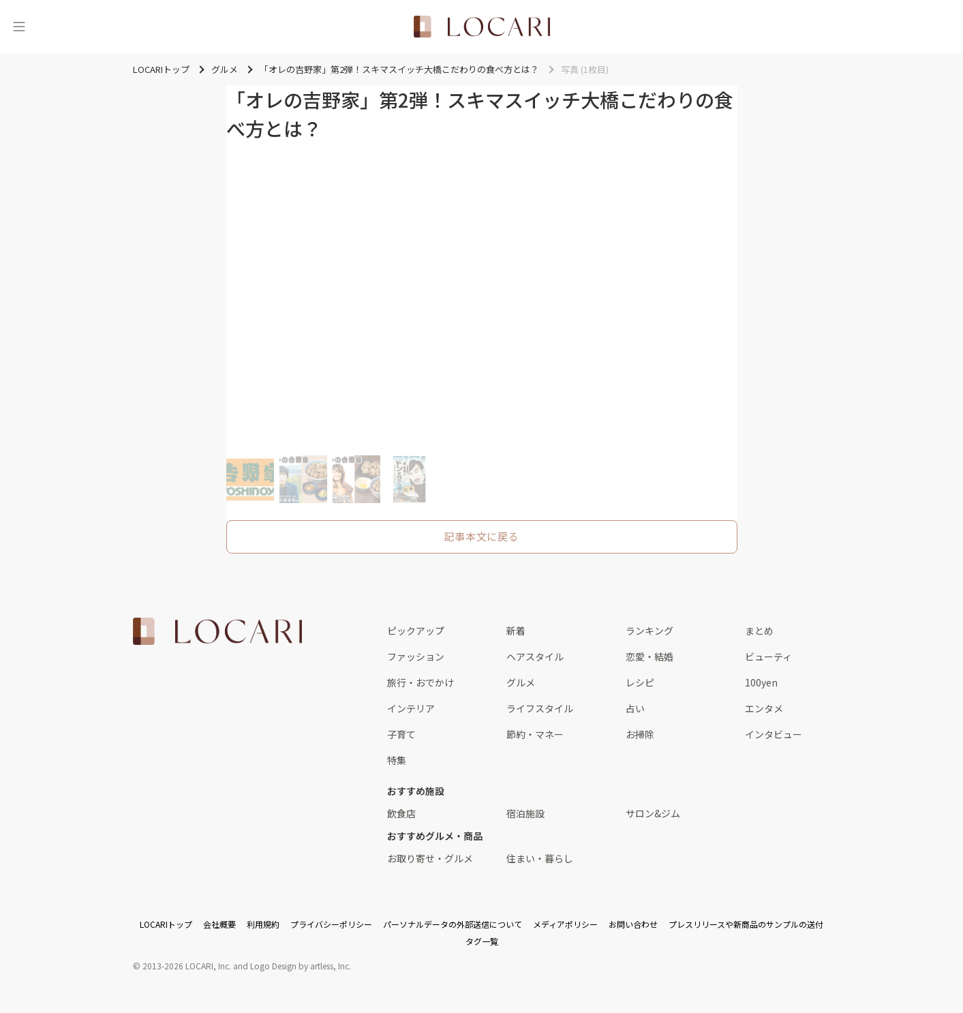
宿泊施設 (525, 813)
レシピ (640, 682)
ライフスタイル (539, 708)
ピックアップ (415, 630)
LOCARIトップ (166, 924)
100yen (761, 682)
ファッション (415, 656)
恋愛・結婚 (649, 656)
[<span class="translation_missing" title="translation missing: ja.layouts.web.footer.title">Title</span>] (217, 631)
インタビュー (773, 734)
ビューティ (768, 656)
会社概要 (219, 924)
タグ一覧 (481, 941)
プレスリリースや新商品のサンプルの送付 (746, 924)
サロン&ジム (653, 813)
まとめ (759, 630)
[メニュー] (19, 26)
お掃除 (640, 734)
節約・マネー (535, 734)
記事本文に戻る (481, 536)
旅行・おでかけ (420, 682)
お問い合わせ (633, 924)
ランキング (649, 630)
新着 (515, 630)
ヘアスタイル (535, 656)
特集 (396, 760)
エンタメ (764, 708)
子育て (401, 734)
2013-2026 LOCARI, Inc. (186, 965)
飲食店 (401, 813)
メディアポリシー (565, 924)
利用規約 (263, 924)
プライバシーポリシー (331, 924)
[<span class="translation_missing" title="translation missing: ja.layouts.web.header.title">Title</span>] (482, 26)
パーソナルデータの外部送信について (452, 924)
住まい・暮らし (539, 858)
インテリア (411, 708)
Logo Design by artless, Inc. (300, 965)
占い (635, 708)
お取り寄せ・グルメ (430, 858)
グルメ (520, 682)
